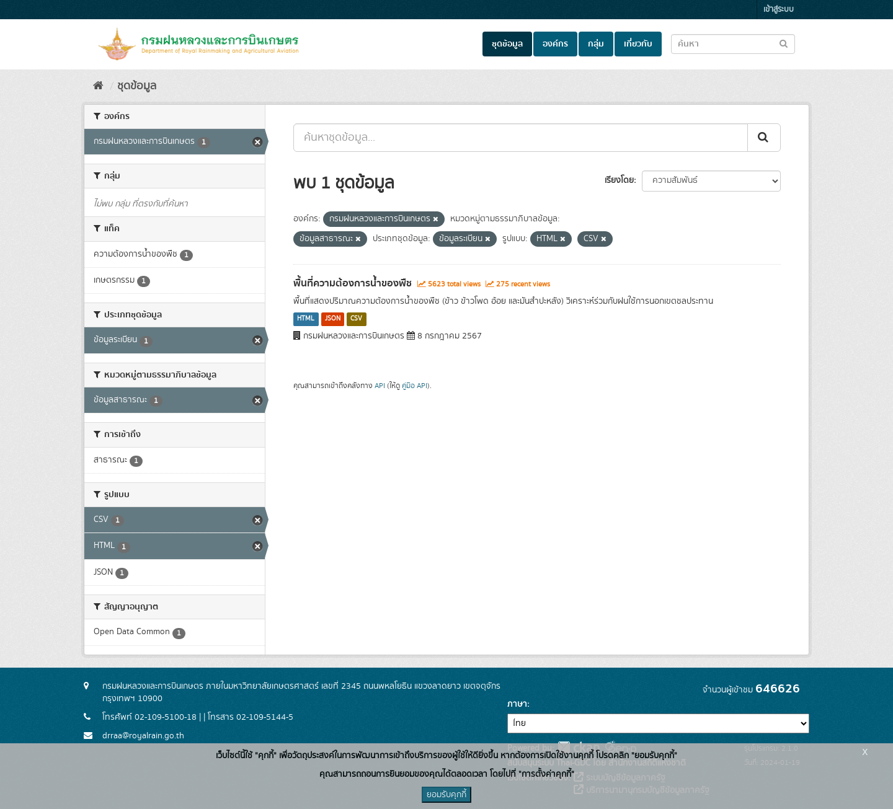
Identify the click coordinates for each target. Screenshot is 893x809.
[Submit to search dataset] (783, 43)
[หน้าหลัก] (98, 86)
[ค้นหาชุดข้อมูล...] (520, 137)
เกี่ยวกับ (638, 44)
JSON (332, 319)
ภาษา (517, 704)
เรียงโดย (619, 180)
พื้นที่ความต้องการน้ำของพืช (352, 283)
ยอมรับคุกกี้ (446, 795)
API (380, 386)
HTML (305, 319)
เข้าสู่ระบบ (778, 9)
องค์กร (555, 44)
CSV (356, 319)
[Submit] (764, 137)
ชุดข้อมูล (507, 44)
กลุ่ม (596, 44)
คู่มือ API (414, 386)
